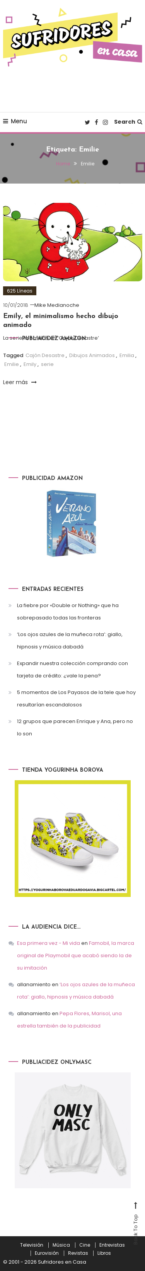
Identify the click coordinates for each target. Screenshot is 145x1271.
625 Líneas (19, 291)
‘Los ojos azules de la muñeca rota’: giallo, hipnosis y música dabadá (70, 640)
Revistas (78, 1253)
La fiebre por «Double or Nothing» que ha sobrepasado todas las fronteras (68, 611)
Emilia (126, 355)
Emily (30, 364)
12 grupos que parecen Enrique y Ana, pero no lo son (75, 727)
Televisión (31, 1245)
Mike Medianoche (56, 305)
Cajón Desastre (45, 355)
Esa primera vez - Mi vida (48, 943)
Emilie (11, 364)
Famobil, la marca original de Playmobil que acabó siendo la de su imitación (75, 955)
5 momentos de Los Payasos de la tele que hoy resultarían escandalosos (76, 698)
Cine (84, 1245)
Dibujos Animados (92, 355)
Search (128, 122)
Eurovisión (47, 1253)
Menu (15, 121)
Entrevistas (112, 1245)
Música (61, 1245)
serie (47, 364)
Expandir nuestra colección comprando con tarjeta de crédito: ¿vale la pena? (72, 669)
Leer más (20, 382)
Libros (104, 1253)
